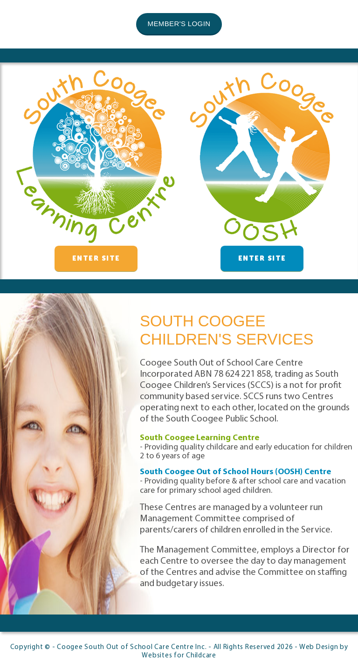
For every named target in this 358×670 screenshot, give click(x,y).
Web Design (318, 647)
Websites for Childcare (179, 655)
